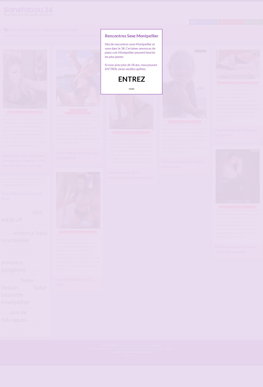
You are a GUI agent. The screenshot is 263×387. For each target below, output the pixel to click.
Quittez (131, 89)
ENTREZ (131, 79)
